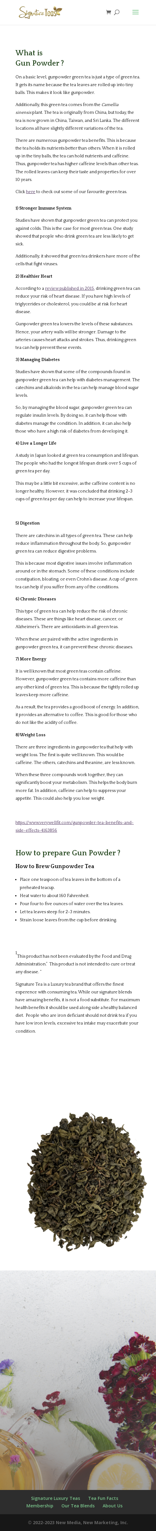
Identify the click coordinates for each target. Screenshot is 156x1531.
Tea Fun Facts (103, 1498)
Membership (39, 1506)
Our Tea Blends (78, 1506)
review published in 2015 (69, 288)
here (30, 191)
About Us (113, 1506)
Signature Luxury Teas (55, 1498)
